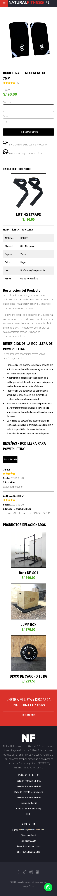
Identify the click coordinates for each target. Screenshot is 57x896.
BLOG (28, 814)
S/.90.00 (10, 94)
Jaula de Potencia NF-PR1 (28, 797)
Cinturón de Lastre (28, 803)
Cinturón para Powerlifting (28, 808)
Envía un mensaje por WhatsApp (22, 153)
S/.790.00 (28, 578)
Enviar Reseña (10, 459)
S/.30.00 (28, 219)
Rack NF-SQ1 (28, 573)
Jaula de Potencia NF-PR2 (28, 781)
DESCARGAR (28, 715)
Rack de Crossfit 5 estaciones (28, 792)
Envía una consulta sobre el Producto (28, 144)
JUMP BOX (28, 625)
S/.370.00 (28, 629)
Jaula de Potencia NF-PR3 (28, 786)
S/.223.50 (28, 681)
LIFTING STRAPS (28, 214)
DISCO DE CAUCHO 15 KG (28, 676)
